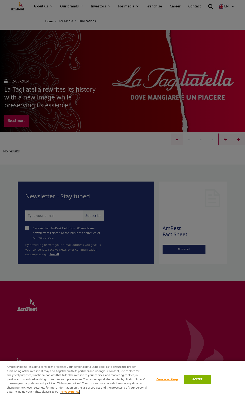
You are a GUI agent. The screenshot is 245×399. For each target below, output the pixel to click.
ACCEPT (197, 379)
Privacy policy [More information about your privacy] (70, 391)
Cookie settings (167, 379)
